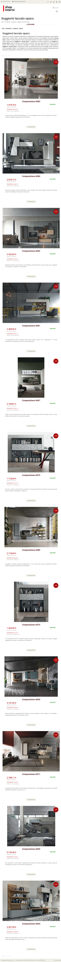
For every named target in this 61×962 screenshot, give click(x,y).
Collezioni (7, 22)
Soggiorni (13, 22)
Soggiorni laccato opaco (23, 22)
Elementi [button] (15, 28)
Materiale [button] (9, 28)
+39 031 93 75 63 (5, 1)
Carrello (55, 7)
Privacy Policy (57, 960)
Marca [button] (21, 28)
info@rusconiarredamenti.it (19, 1)
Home (2, 22)
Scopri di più (31, 127)
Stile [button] (3, 28)
